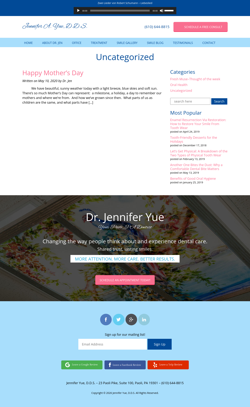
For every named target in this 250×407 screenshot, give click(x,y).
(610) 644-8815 (157, 26)
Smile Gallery (127, 43)
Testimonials (183, 43)
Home (28, 43)
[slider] (120, 11)
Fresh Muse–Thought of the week (195, 79)
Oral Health (179, 85)
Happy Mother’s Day (52, 72)
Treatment (99, 43)
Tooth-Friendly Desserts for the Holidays (193, 139)
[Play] (78, 10)
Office (76, 43)
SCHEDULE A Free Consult (203, 27)
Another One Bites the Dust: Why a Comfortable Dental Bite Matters (196, 167)
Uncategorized (181, 90)
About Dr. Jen (52, 43)
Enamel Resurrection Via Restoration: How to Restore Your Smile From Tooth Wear (198, 124)
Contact (208, 43)
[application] (125, 10)
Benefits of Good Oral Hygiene (193, 178)
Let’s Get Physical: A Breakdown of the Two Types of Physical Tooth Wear (198, 153)
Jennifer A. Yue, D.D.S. (54, 26)
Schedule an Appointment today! (125, 280)
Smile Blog (155, 43)
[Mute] (161, 10)
